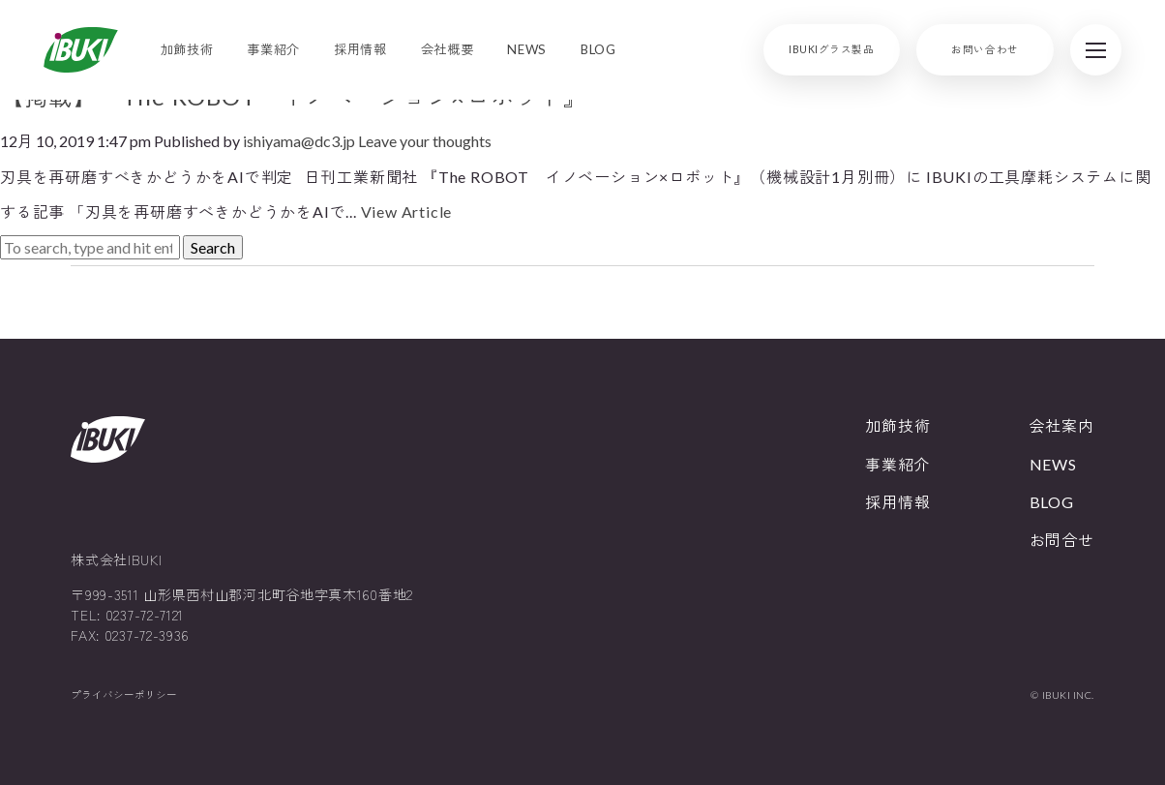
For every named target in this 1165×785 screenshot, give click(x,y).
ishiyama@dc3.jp (299, 141)
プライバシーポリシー (124, 695)
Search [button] (213, 247)
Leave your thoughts (425, 141)
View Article (407, 211)
